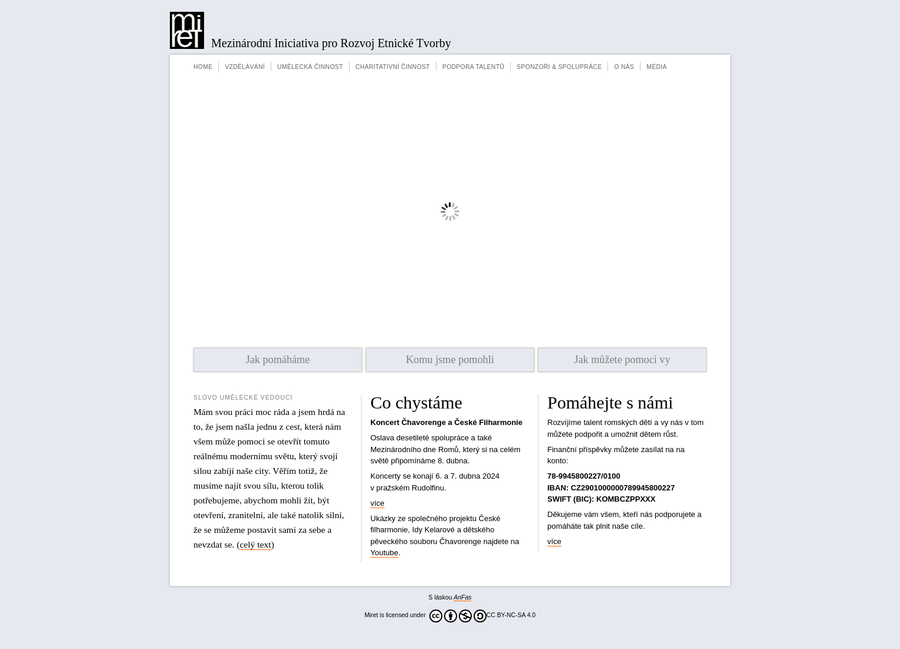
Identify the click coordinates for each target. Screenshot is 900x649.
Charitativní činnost (393, 67)
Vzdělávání (245, 67)
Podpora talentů (473, 67)
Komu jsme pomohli (450, 359)
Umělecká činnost (310, 67)
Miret (187, 30)
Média (656, 67)
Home (202, 67)
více (377, 503)
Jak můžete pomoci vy (622, 359)
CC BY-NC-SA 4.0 (482, 616)
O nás (624, 67)
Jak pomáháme (278, 359)
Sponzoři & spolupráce (559, 67)
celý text (255, 544)
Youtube (384, 552)
